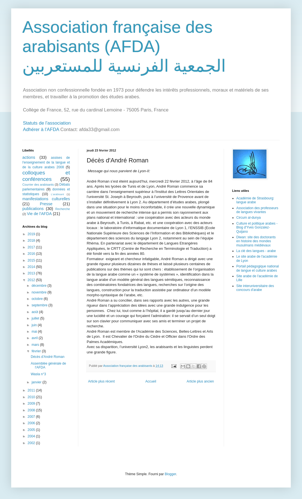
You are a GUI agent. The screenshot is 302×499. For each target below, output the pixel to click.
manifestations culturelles (46, 199)
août (35, 312)
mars (36, 345)
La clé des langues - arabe (256, 251)
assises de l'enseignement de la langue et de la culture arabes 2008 (46, 162)
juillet (36, 318)
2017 (32, 247)
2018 (32, 240)
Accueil (150, 381)
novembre (40, 292)
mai (35, 332)
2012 (32, 280)
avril (35, 338)
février (37, 351)
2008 (32, 410)
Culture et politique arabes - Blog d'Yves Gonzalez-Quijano (256, 227)
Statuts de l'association (47, 123)
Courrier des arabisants (38, 184)
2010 (32, 397)
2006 (32, 423)
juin (35, 325)
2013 (32, 273)
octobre (38, 299)
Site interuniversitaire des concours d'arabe (255, 288)
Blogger (170, 474)
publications (33, 208)
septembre (40, 305)
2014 (32, 267)
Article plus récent (101, 381)
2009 (32, 403)
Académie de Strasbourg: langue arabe (255, 200)
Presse (46, 204)
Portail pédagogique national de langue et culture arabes (257, 268)
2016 (32, 254)
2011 (32, 390)
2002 (32, 443)
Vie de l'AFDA (39, 213)
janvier (37, 382)
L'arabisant (57, 194)
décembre (40, 286)
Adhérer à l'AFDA (41, 129)
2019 (32, 234)
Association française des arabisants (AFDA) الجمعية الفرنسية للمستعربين (124, 46)
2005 (32, 430)
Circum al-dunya (248, 218)
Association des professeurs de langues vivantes (257, 210)
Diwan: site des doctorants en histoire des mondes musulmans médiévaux (256, 241)
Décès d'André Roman (47, 357)
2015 (32, 260)
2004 (32, 436)
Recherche (62, 209)
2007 (32, 417)
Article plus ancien (200, 381)
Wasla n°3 (38, 374)
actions (28, 157)
